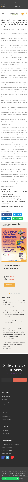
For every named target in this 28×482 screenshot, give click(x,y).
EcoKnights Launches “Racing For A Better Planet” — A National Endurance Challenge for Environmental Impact (14, 312)
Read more (9, 284)
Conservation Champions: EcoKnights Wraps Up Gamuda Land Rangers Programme (14, 344)
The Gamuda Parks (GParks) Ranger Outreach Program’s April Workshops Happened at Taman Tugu (14, 201)
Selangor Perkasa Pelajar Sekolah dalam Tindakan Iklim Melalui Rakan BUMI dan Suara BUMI (15, 302)
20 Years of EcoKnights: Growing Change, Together (12, 321)
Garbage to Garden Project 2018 (11, 196)
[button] (25, 14)
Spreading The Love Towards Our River (12, 206)
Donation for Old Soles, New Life (12, 267)
